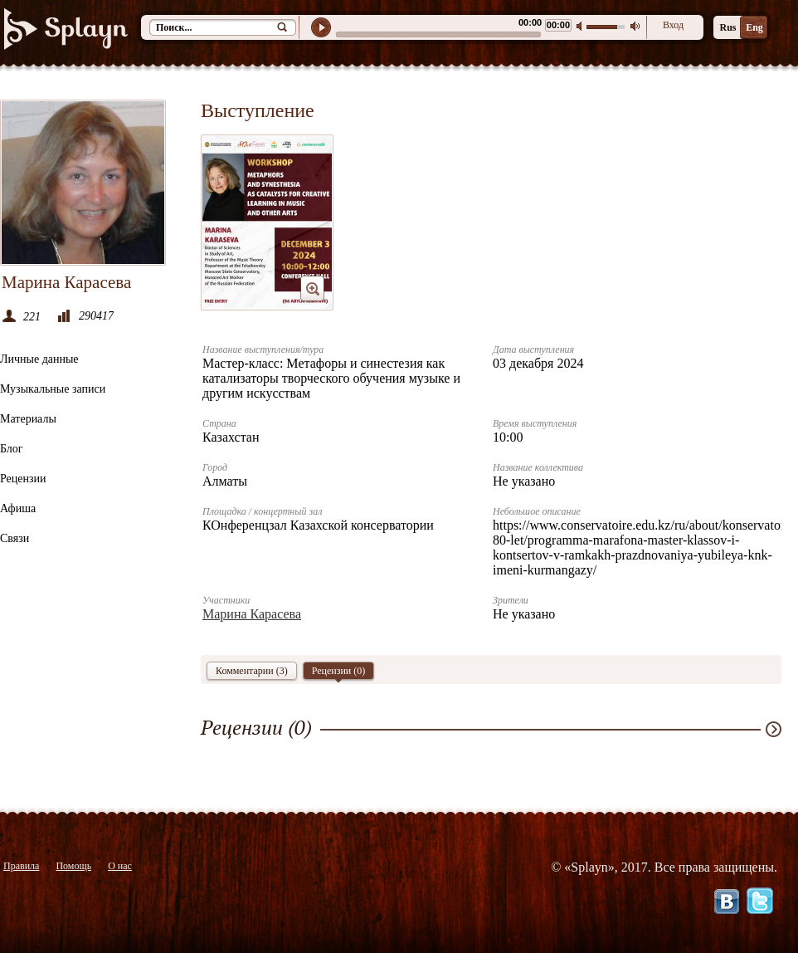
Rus (727, 27)
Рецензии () (339, 672)
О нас (120, 866)
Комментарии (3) (252, 671)
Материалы (28, 419)
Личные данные (39, 359)
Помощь (73, 866)
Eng (754, 27)
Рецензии (23, 478)
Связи (14, 538)
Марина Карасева (251, 614)
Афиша (18, 508)
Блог (11, 448)
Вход (673, 25)
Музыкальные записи (52, 389)
